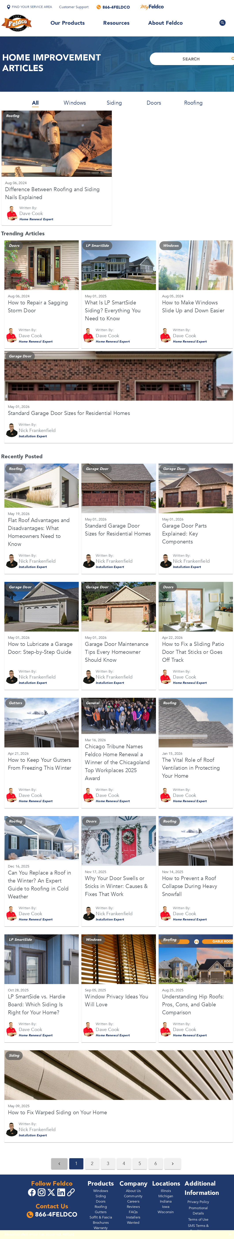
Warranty (101, 1228)
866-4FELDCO (52, 1214)
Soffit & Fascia (101, 1217)
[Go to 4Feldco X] (51, 1192)
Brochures (101, 1222)
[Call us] (113, 7)
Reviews (133, 1206)
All (35, 103)
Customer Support (73, 7)
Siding (114, 103)
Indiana (166, 1201)
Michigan (165, 1196)
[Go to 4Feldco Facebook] (32, 1192)
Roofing (193, 103)
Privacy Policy (198, 1201)
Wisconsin (166, 1212)
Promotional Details (198, 1211)
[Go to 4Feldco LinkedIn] (61, 1192)
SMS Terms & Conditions (198, 1228)
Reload (68, 1234)
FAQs (133, 1212)
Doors (154, 103)
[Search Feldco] (222, 22)
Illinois (166, 1190)
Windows (75, 103)
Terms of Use (198, 1219)
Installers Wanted (133, 1220)
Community (133, 1196)
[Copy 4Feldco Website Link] (71, 1192)
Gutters (101, 1212)
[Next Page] (173, 1163)
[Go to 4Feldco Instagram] (42, 1192)
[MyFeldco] (152, 7)
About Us (133, 1190)
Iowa (166, 1206)
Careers (133, 1201)
